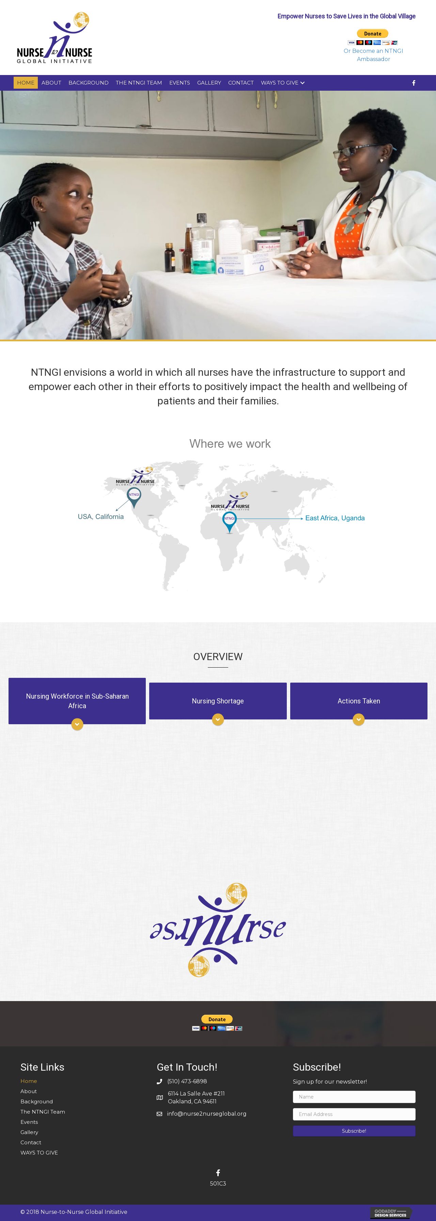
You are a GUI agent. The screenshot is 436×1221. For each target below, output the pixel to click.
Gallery (209, 82)
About (51, 82)
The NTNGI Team (139, 82)
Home (25, 82)
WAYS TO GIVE (279, 82)
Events (179, 82)
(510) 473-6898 (187, 1081)
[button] (354, 1131)
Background (88, 82)
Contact (241, 82)
